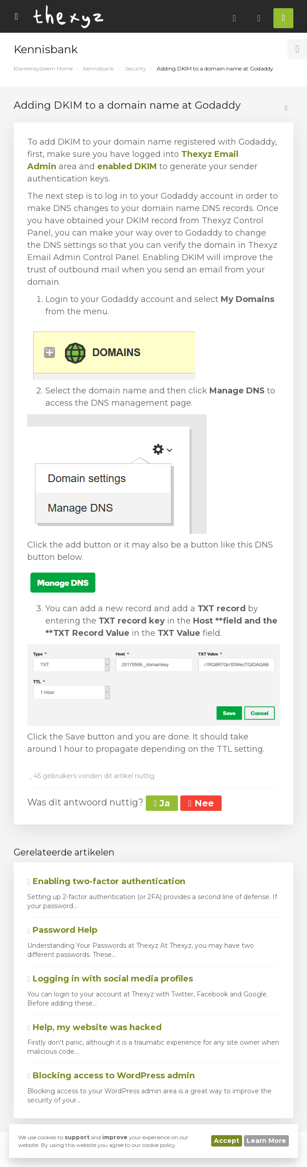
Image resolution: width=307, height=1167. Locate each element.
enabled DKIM (127, 166)
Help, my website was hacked (94, 1027)
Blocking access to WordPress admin (111, 1076)
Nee (200, 803)
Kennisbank (98, 68)
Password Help (62, 930)
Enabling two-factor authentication (106, 881)
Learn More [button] (266, 1141)
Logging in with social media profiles (110, 979)
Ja (162, 803)
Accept (226, 1141)
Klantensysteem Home (43, 68)
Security (135, 68)
